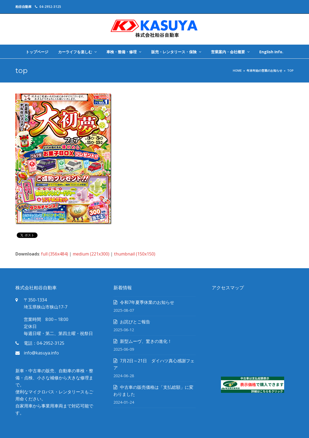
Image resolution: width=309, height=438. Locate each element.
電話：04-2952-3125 (44, 343)
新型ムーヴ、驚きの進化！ (146, 341)
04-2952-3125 (50, 6)
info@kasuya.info (41, 353)
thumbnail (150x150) (134, 254)
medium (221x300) (91, 254)
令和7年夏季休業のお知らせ (147, 302)
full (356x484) (54, 254)
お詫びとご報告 (135, 322)
